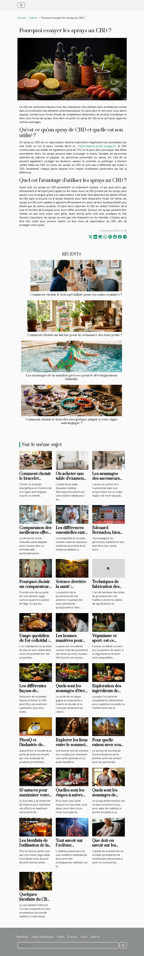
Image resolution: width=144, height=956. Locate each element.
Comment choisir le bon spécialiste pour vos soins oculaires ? (76, 295)
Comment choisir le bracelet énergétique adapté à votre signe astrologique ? (72, 421)
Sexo (83, 937)
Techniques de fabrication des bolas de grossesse (105, 589)
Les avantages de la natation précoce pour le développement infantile (71, 377)
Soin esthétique (43, 937)
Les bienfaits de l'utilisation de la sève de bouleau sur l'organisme (34, 848)
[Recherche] (68, 945)
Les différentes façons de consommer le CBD (32, 693)
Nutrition (22, 937)
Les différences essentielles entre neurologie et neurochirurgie (71, 535)
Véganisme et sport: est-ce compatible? (104, 640)
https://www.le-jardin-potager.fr (97, 146)
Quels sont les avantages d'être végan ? (70, 691)
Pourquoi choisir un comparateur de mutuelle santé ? (34, 589)
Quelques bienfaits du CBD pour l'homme (34, 899)
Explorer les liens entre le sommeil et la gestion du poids (71, 747)
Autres (33, 17)
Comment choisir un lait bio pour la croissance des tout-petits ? (74, 335)
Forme (72, 937)
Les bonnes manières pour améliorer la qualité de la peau (72, 643)
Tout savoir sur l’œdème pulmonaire (69, 845)
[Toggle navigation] (21, 5)
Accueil (21, 17)
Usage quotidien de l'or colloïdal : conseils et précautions (34, 643)
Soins (61, 937)
